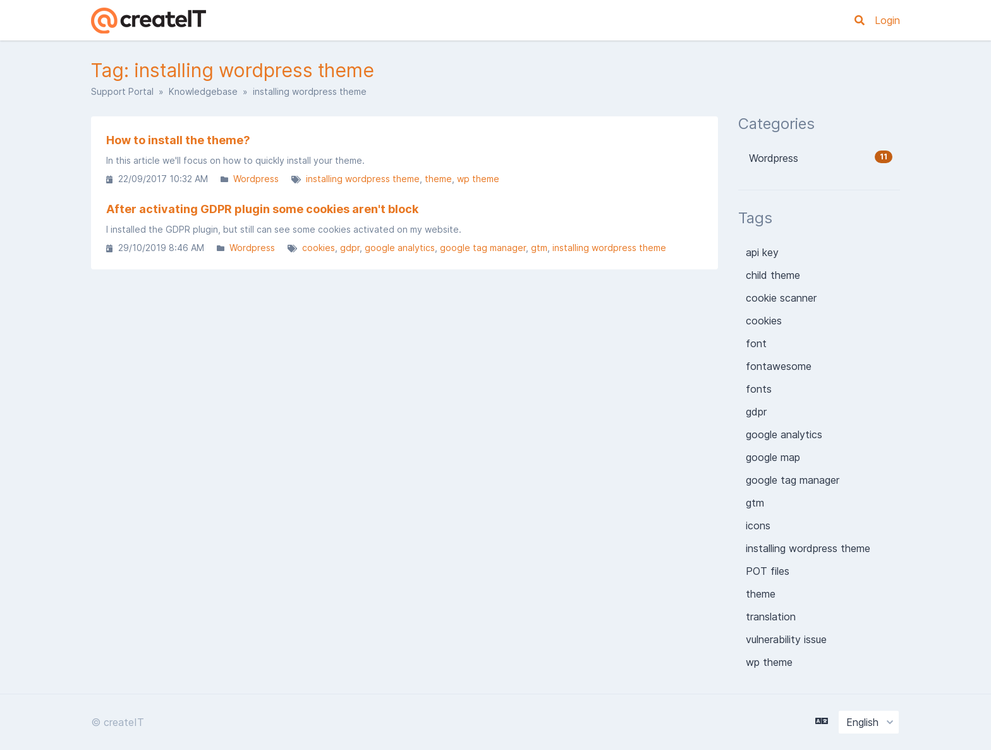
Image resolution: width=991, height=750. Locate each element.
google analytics (400, 247)
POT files (767, 571)
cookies (318, 247)
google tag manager (483, 247)
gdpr (350, 247)
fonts (759, 389)
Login (887, 20)
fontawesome (779, 366)
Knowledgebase (203, 91)
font (756, 343)
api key (762, 252)
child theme (773, 275)
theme (438, 178)
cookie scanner (781, 298)
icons (758, 525)
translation (771, 616)
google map (773, 457)
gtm (539, 247)
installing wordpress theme (363, 178)
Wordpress (256, 178)
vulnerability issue (786, 639)
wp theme (478, 178)
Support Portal (122, 91)
